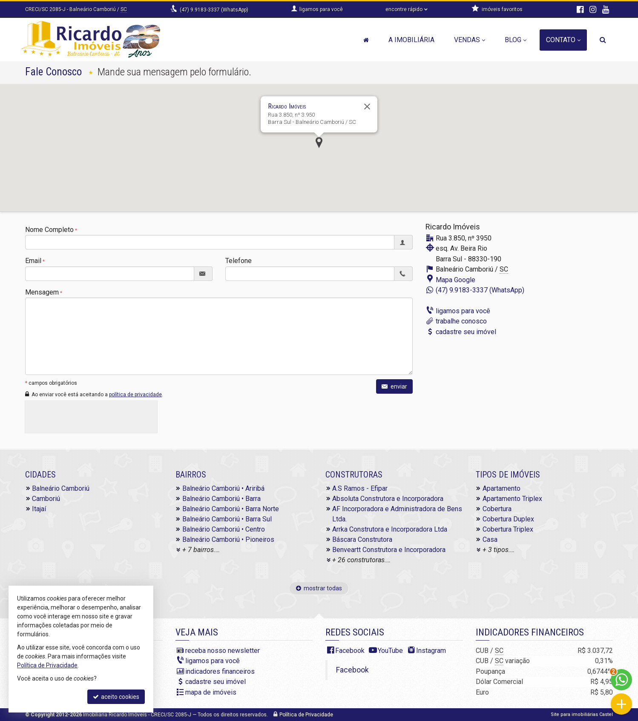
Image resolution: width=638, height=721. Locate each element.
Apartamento (501, 488)
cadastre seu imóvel (466, 332)
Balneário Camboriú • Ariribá (223, 488)
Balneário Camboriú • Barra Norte (230, 509)
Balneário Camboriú (60, 488)
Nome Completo (49, 230)
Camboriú (46, 499)
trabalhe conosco (461, 321)
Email (33, 261)
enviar (394, 386)
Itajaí (39, 509)
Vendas (469, 40)
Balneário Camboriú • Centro (223, 529)
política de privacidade (135, 395)
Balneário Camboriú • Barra (221, 499)
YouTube (390, 651)
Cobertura (497, 509)
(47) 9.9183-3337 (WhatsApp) (214, 10)
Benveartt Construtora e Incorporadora (388, 550)
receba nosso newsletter (222, 651)
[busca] (602, 40)
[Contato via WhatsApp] (621, 679)
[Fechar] (367, 106)
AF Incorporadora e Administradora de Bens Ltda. (397, 514)
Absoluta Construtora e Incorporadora (387, 499)
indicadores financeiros (220, 671)
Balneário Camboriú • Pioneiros (228, 539)
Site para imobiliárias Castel (582, 714)
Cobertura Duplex (508, 519)
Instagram (431, 651)
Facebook (350, 651)
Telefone (238, 261)
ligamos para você (463, 311)
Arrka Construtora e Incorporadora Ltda (389, 529)
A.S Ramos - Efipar (360, 488)
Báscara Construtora (362, 539)
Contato (563, 40)
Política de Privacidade (306, 715)
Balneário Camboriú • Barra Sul (227, 519)
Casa (490, 539)
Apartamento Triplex (512, 499)
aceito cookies (116, 696)
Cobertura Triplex (508, 529)
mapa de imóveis (210, 692)
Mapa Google (455, 280)
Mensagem (42, 292)
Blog (515, 40)
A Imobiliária (411, 40)
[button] (319, 142)
